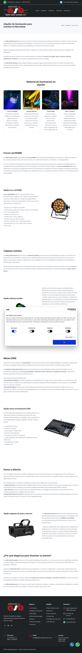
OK (64, 342)
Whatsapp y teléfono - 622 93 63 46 (18, 2)
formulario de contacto (37, 578)
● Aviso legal (32, 613)
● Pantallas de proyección (53, 619)
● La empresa (33, 608)
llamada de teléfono (59, 578)
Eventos (68, 25)
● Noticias (32, 619)
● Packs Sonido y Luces (52, 608)
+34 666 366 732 (70, 619)
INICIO (37, 11)
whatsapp (48, 578)
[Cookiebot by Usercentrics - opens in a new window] (69, 309)
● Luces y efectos (51, 613)
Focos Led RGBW (12, 111)
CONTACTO (67, 11)
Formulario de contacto (70, 2)
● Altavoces (49, 611)
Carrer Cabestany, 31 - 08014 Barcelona (71, 609)
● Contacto (32, 624)
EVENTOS (51, 11)
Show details (69, 337)
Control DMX (50, 111)
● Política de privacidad (35, 616)
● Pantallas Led (50, 622)
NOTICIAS (59, 11)
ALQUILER (43, 11)
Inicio (62, 25)
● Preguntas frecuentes (35, 611)
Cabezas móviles (31, 111)
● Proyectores (50, 616)
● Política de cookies (35, 622)
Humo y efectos (70, 111)
